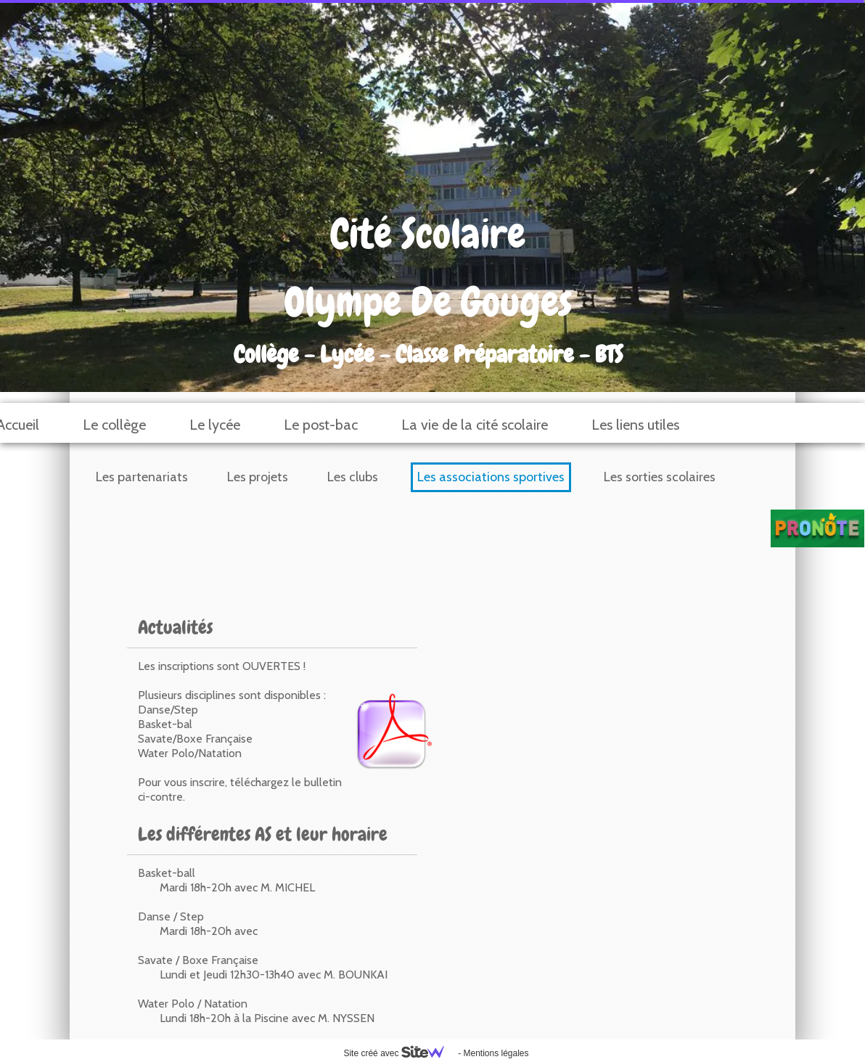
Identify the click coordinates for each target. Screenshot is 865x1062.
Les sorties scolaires (660, 477)
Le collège (114, 424)
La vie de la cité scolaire (474, 424)
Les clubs (352, 477)
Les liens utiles (635, 424)
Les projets (257, 477)
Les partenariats (142, 477)
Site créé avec (399, 1053)
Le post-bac (321, 424)
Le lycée (214, 424)
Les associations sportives (491, 477)
